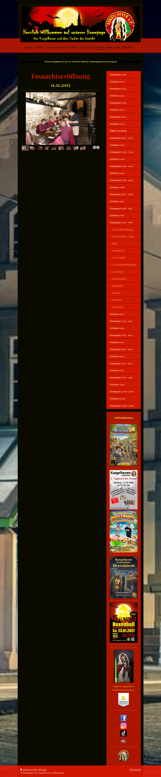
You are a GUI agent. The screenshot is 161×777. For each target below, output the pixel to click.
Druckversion (28, 769)
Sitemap (42, 769)
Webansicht (135, 769)
